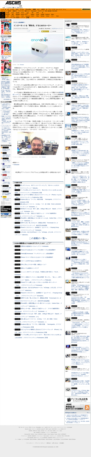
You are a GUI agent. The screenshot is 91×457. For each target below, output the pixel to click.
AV (46, 9)
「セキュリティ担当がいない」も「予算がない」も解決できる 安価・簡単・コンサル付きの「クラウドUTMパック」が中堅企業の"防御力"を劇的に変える (80, 179)
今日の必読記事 (30, 437)
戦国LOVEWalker (72, 439)
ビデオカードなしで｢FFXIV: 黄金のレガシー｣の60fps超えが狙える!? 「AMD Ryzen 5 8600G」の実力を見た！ (80, 393)
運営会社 (49, 443)
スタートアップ (59, 9)
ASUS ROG (18, 14)
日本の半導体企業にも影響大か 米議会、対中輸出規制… (5, 87)
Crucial (37, 14)
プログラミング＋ (53, 435)
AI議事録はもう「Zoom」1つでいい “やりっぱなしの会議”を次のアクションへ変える (80, 132)
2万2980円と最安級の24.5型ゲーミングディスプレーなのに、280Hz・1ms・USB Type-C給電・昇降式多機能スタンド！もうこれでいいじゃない (80, 87)
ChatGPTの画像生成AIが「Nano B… (6, 166)
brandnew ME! (27, 17)
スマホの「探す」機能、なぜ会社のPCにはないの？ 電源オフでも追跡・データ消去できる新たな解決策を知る (80, 224)
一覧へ (9, 143)
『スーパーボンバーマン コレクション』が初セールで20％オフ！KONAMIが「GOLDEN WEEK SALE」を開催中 (6, 129)
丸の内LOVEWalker (64, 439)
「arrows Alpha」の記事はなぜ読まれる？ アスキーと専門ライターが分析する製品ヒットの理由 (80, 233)
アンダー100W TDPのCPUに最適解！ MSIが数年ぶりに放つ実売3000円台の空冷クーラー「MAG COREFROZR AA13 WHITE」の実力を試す (80, 339)
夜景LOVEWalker (49, 439)
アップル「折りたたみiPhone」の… (6, 177)
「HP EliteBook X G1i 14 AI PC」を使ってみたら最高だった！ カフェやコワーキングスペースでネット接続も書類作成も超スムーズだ (80, 275)
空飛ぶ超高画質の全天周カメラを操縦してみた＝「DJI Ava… (6, 96)
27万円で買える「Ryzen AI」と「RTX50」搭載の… (5, 78)
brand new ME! (54, 432)
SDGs (46, 11)
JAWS (7, 16)
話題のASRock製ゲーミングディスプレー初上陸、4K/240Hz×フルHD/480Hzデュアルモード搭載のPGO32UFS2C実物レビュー (80, 349)
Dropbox (45, 434)
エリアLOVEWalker (25, 439)
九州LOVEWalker (56, 439)
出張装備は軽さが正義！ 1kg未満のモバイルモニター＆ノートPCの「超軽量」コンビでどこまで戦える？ (80, 383)
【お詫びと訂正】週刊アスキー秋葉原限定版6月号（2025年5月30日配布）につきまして (77, 419)
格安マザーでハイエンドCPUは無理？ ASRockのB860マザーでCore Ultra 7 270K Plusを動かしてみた (80, 76)
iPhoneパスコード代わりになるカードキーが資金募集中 (37, 257)
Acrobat (12, 16)
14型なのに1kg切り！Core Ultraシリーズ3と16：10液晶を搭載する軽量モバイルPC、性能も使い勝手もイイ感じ (80, 107)
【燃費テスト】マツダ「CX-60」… (6, 199)
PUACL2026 (54, 11)
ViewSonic (47, 14)
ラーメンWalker (18, 439)
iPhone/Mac (28, 9)
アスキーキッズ (4, 11)
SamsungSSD (26, 14)
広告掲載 (61, 443)
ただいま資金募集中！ (20, 22)
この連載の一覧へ (38, 238)
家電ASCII (15, 11)
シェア (28, 30)
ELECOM (8, 14)
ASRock (32, 14)
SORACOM (40, 434)
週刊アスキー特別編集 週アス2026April (6, 58)
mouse (12, 12)
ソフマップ (23, 17)
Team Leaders (46, 435)
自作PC (43, 9)
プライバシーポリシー (40, 443)
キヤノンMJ (12, 17)
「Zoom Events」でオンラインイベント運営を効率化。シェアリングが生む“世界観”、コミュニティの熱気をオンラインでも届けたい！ (80, 325)
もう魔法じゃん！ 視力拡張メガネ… (6, 172)
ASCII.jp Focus (6, 102)
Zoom (57, 16)
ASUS (37, 12)
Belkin (52, 14)
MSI (32, 12)
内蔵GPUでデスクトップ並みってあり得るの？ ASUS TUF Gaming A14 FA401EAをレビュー (80, 214)
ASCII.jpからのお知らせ (70, 412)
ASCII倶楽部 (86, 9)
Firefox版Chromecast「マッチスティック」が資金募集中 (37, 253)
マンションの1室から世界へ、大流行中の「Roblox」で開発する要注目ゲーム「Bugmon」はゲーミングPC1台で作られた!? (80, 202)
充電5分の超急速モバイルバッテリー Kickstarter (35, 246)
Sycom (22, 12)
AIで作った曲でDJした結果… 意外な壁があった (6, 91)
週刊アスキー (27, 11)
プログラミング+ (41, 11)
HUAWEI (42, 14)
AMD (13, 14)
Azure (22, 16)
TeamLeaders (34, 11)
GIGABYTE (22, 14)
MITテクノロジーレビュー (58, 437)
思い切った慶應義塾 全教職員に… (6, 194)
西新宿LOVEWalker (41, 439)
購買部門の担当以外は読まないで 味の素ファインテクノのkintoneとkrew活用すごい (81, 243)
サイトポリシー (30, 443)
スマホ (53, 9)
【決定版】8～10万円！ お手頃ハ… (6, 155)
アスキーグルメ (21, 11)
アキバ (49, 9)
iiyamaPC (17, 12)
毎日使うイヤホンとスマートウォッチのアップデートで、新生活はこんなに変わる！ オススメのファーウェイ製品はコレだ (80, 362)
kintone (17, 16)
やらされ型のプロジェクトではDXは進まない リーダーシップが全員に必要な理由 (80, 143)
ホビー (38, 9)
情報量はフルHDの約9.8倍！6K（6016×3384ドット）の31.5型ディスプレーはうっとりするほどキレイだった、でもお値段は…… (80, 153)
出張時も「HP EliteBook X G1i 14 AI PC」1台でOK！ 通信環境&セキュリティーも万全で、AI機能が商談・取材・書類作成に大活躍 (80, 287)
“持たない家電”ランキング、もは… (6, 161)
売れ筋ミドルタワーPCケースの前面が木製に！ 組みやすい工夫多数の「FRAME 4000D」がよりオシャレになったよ (80, 54)
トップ (2, 9)
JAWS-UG (35, 430)
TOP (19, 427)
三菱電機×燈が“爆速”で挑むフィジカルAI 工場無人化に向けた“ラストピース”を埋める (80, 191)
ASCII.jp (13, 2)
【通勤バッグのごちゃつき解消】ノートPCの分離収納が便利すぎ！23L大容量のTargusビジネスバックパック (80, 165)
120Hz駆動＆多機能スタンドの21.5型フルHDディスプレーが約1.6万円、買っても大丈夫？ (80, 253)
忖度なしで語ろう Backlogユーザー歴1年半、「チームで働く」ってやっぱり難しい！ (80, 43)
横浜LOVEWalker (33, 439)
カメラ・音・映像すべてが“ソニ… (6, 188)
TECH (17, 9)
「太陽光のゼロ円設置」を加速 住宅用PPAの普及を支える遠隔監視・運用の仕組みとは (80, 313)
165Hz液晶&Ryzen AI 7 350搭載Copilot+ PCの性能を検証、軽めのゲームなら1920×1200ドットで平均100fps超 (80, 67)
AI (5, 9)
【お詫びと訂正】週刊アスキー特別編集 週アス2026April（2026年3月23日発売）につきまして (77, 415)
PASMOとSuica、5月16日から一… (6, 150)
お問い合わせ (55, 443)
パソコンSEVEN (27, 12)
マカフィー (8, 17)
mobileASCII (50, 437)
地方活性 (49, 11)
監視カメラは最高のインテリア (30, 268)
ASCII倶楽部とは (7, 99)
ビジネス (12, 9)
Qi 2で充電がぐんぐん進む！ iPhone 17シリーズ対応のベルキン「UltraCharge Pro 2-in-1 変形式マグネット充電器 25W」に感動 (80, 262)
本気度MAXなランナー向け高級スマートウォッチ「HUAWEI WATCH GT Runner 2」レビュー (80, 374)
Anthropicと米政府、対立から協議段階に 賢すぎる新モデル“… (6, 83)
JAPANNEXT (18, 17)
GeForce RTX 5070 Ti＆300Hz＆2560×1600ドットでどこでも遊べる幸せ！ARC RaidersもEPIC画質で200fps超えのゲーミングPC (80, 119)
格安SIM (9, 11)
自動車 (34, 9)
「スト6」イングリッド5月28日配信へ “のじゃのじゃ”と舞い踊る (6, 112)
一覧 (39, 31)
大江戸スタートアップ (57, 28)
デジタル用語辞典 (43, 437)
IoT (8, 9)
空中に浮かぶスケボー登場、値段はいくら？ (33, 264)
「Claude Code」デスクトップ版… (6, 183)
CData (37, 16)
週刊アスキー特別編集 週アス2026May (6, 39)
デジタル (22, 9)
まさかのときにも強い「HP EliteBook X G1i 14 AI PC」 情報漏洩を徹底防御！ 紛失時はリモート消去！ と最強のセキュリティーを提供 (80, 300)
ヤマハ (52, 16)
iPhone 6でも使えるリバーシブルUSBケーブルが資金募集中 (38, 250)
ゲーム (64, 9)
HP (42, 12)
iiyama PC (43, 429)
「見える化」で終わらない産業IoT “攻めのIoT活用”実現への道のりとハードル (80, 97)
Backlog (42, 16)
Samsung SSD (27, 434)
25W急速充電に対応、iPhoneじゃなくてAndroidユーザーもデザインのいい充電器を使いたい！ (80, 31)
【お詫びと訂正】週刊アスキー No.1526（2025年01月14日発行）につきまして (77, 422)
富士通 (7, 12)
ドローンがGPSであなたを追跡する (31, 261)
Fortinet (47, 16)
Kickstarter (22, 64)
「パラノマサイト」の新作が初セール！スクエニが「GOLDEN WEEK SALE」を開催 (6, 106)
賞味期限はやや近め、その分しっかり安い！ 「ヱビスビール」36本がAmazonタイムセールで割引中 (6, 138)
